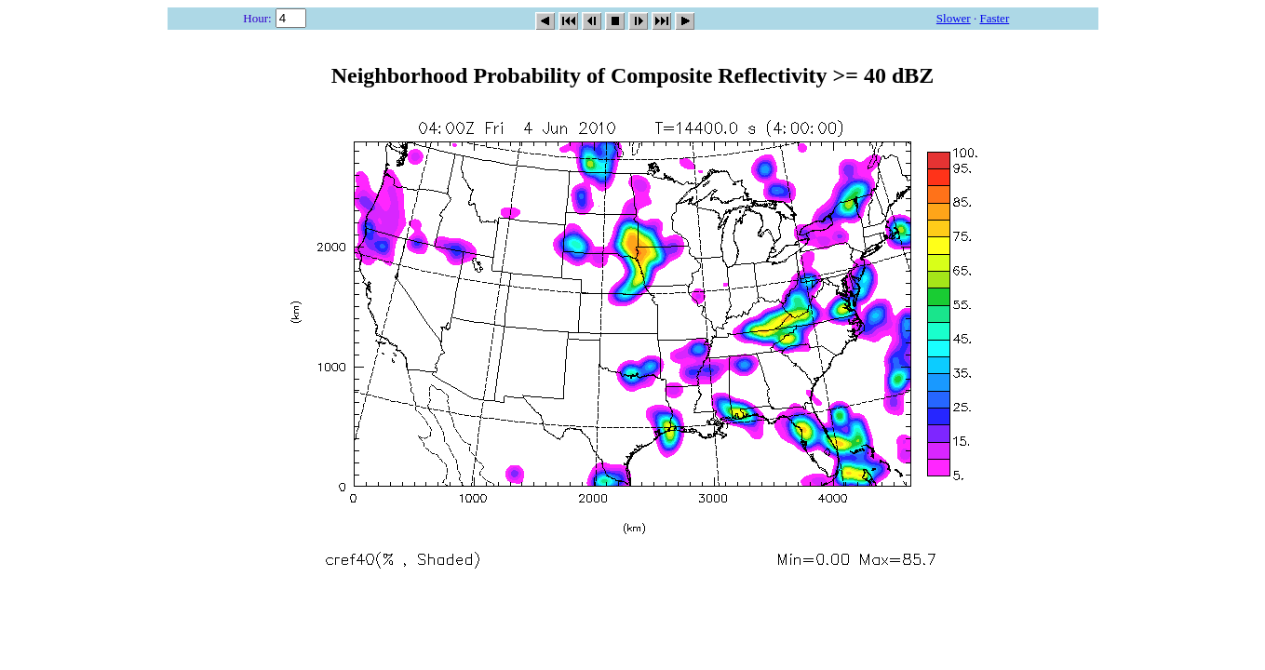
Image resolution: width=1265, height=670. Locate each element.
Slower (953, 18)
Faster (994, 18)
